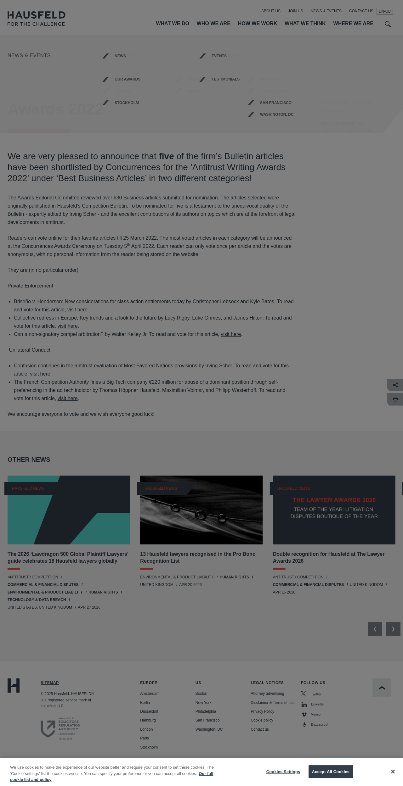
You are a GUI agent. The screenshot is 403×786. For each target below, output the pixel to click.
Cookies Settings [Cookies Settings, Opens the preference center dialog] (283, 778)
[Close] (393, 779)
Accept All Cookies (331, 778)
